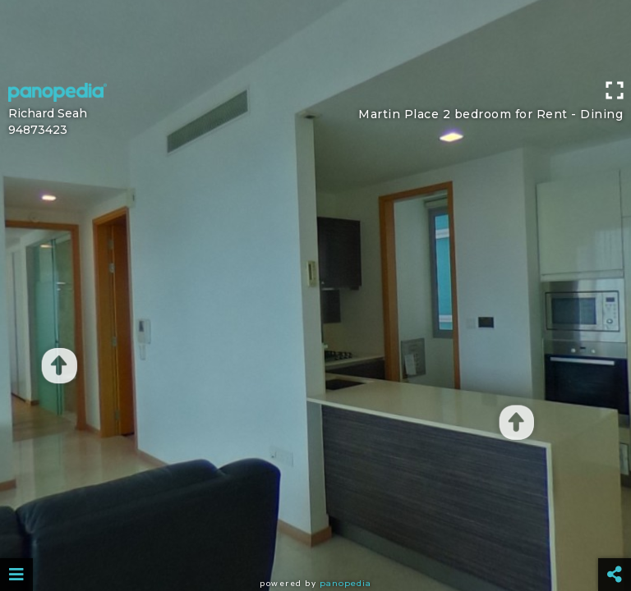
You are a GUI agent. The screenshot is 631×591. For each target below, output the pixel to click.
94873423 (37, 129)
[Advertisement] (315, 37)
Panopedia (345, 583)
